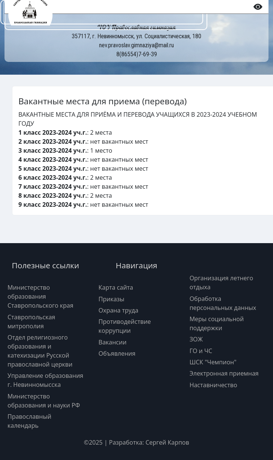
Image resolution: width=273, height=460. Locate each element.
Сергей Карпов (167, 442)
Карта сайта (115, 287)
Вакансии (112, 342)
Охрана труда (118, 310)
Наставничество (213, 385)
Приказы (111, 299)
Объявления (116, 353)
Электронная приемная (224, 373)
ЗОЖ (196, 339)
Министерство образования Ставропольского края (40, 296)
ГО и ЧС (201, 351)
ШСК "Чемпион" (213, 362)
